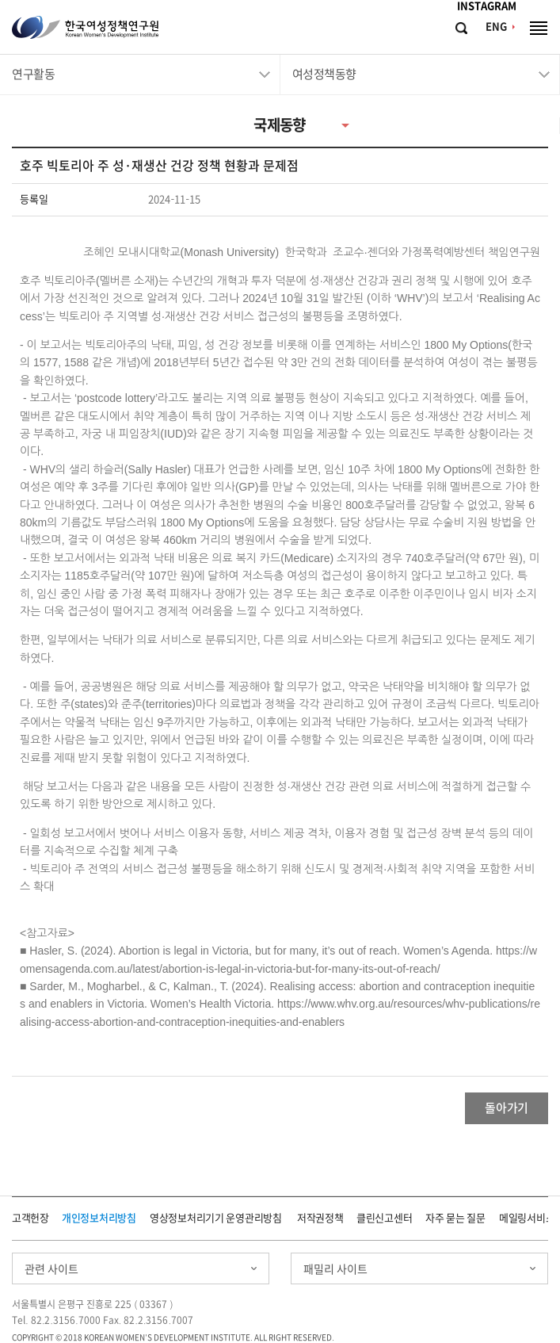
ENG (496, 26)
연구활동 (33, 74)
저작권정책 (320, 1218)
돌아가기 (506, 1108)
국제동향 (279, 124)
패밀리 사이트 (335, 1269)
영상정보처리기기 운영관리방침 (216, 1218)
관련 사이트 (51, 1269)
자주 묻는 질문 (455, 1218)
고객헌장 (30, 1218)
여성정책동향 (324, 74)
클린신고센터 (384, 1218)
